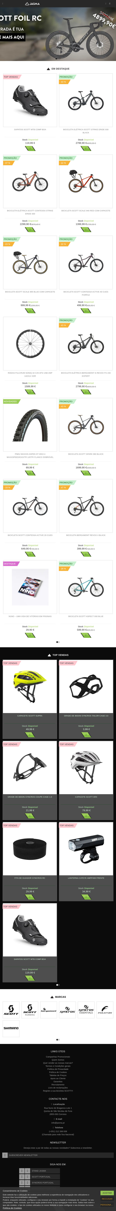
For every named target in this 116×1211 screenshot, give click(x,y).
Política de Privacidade (58, 1069)
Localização (58, 1104)
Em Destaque (57, 69)
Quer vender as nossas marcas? (58, 1063)
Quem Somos (58, 1060)
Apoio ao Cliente (57, 1078)
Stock (25, 139)
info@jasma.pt (57, 1123)
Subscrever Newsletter (20, 1155)
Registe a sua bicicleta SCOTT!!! (58, 1091)
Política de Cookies (58, 1072)
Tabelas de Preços (58, 1075)
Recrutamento (58, 1085)
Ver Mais (30, 148)
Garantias (57, 1081)
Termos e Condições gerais (58, 1066)
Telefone (58, 1127)
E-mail (58, 1119)
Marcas (58, 997)
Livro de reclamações (58, 1088)
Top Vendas (57, 655)
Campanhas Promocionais (58, 1057)
